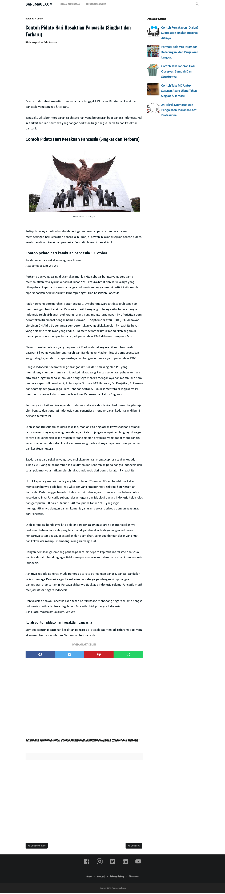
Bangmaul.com (39, 4)
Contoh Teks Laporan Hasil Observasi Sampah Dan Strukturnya (178, 72)
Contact (100, 877)
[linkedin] (125, 865)
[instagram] (99, 865)
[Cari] (197, 5)
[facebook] (40, 655)
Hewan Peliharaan (70, 4)
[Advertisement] (84, 73)
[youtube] (138, 865)
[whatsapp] (128, 655)
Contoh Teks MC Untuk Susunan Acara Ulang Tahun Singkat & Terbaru (179, 91)
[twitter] (69, 655)
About (88, 877)
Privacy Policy (117, 877)
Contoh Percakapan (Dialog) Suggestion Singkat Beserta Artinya (179, 33)
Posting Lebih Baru (37, 846)
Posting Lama (134, 846)
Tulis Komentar (50, 43)
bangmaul (36, 43)
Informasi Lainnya (96, 4)
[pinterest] (99, 655)
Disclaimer (135, 877)
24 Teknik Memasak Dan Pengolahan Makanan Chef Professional (178, 110)
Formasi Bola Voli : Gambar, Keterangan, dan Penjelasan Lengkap (179, 52)
